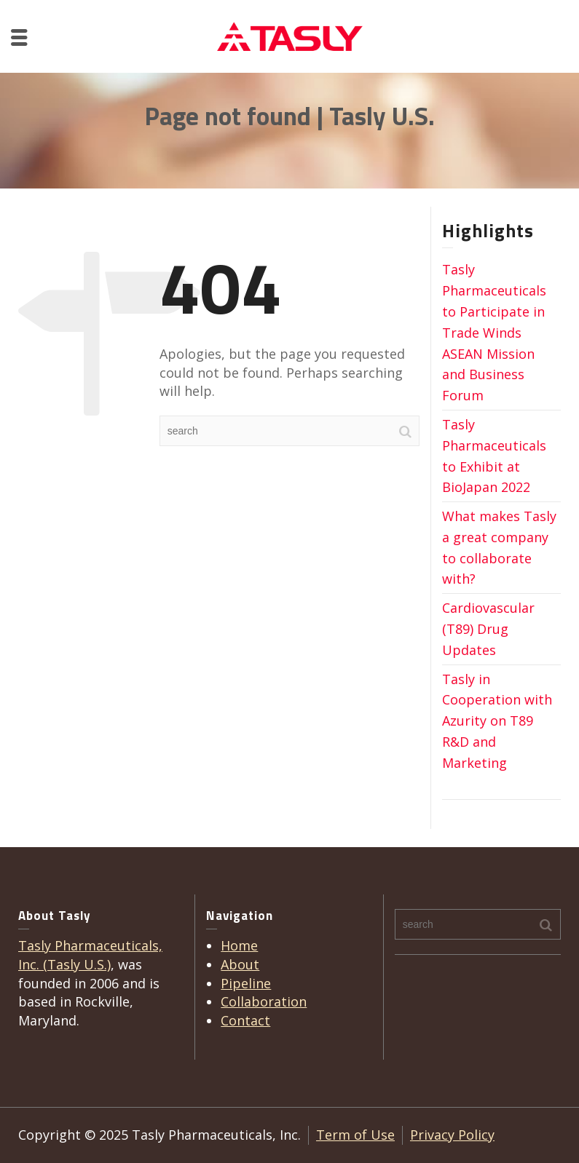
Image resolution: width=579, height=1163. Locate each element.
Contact (245, 1020)
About (240, 964)
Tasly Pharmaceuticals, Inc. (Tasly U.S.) (90, 955)
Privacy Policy (452, 1134)
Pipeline (246, 983)
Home (239, 945)
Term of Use (355, 1134)
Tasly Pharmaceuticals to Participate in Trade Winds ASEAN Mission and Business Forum (494, 332)
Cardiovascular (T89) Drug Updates (488, 629)
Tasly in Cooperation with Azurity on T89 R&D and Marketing (497, 720)
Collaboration (264, 1001)
